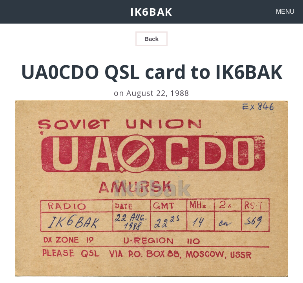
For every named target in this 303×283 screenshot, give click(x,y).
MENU (285, 11)
